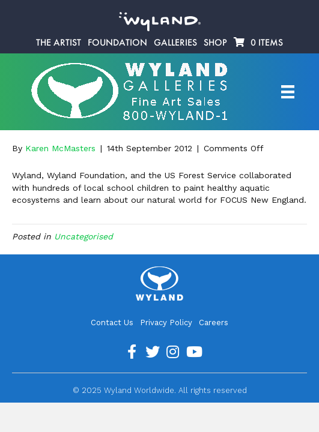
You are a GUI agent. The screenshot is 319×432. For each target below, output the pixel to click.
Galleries (175, 42)
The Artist (58, 42)
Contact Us (112, 322)
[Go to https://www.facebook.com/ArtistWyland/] (132, 352)
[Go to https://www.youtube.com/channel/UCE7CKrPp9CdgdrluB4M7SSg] (193, 352)
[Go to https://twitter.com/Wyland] (152, 352)
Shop (215, 42)
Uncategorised (83, 236)
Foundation (117, 42)
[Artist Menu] (288, 92)
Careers (213, 322)
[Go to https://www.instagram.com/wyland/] (173, 352)
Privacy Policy (166, 322)
